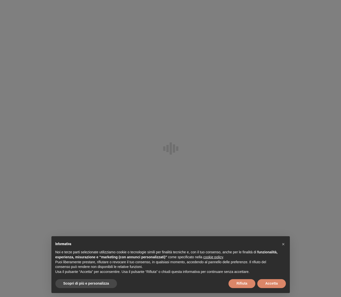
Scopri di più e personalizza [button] (86, 283)
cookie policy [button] (213, 257)
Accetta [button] (271, 283)
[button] (283, 244)
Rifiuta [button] (241, 283)
